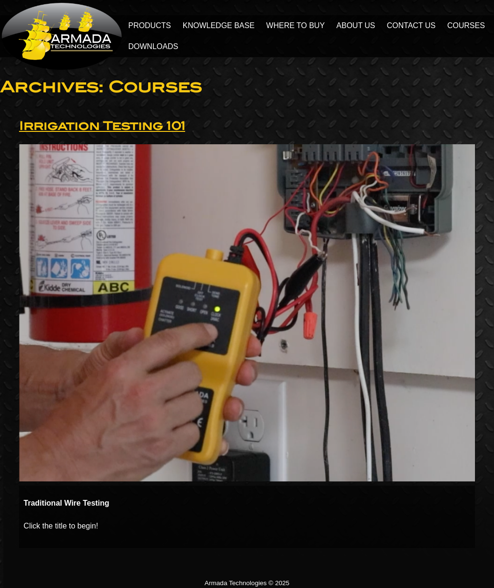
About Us (355, 25)
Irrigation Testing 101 (102, 126)
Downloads (153, 46)
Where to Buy (295, 25)
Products (149, 25)
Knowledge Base (219, 25)
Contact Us (411, 25)
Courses (466, 25)
